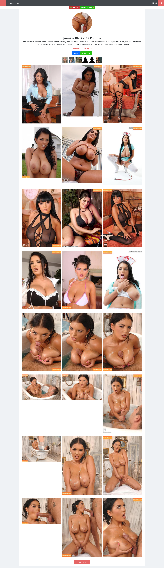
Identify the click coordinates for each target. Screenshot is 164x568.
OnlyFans (76, 48)
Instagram (87, 48)
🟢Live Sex (74, 7)
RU (156, 3)
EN (152, 3)
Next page (82, 562)
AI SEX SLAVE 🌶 (87, 7)
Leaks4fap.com (14, 3)
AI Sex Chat (86, 53)
